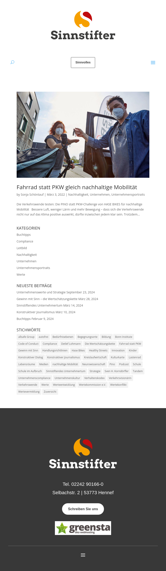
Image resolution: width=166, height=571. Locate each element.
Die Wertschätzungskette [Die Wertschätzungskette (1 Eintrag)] (100, 344)
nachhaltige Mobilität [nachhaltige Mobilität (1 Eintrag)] (65, 364)
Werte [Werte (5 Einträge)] (45, 385)
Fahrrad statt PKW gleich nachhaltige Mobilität (77, 187)
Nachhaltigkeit (78, 194)
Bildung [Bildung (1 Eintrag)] (106, 337)
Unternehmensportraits (128, 194)
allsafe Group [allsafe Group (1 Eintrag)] (26, 337)
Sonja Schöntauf (32, 194)
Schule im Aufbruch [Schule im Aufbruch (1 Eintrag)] (30, 371)
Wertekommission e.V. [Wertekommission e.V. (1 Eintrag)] (92, 385)
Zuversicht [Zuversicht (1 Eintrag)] (50, 391)
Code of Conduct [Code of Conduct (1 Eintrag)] (28, 344)
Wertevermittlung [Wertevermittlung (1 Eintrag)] (29, 391)
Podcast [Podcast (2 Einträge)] (124, 364)
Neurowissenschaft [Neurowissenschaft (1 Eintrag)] (93, 364)
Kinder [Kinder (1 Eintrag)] (133, 350)
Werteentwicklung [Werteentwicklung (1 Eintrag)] (64, 385)
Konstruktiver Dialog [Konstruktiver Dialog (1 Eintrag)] (30, 357)
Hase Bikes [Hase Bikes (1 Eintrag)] (78, 350)
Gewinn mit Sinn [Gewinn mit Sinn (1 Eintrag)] (28, 350)
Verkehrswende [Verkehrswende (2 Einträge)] (27, 385)
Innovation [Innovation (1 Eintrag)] (118, 350)
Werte (21, 274)
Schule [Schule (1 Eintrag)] (137, 364)
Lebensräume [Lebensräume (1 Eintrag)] (26, 364)
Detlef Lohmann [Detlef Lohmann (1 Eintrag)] (71, 344)
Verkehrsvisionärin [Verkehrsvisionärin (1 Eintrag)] (120, 378)
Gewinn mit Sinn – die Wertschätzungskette (47, 299)
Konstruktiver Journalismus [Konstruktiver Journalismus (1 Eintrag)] (63, 357)
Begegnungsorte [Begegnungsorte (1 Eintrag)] (87, 337)
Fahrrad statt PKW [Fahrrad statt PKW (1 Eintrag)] (130, 344)
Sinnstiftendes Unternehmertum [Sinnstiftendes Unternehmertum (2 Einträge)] (65, 371)
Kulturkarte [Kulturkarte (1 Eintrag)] (117, 357)
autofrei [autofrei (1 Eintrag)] (43, 337)
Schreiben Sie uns (83, 509)
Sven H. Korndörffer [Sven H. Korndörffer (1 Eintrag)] (117, 371)
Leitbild (22, 248)
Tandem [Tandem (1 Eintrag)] (138, 371)
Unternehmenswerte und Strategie (41, 292)
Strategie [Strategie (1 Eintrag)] (95, 371)
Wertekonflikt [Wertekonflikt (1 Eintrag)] (118, 385)
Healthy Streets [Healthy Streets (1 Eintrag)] (98, 350)
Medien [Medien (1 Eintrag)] (43, 364)
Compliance (25, 241)
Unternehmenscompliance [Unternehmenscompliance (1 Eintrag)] (34, 378)
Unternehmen (100, 194)
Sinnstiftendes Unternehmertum (39, 305)
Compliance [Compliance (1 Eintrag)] (50, 344)
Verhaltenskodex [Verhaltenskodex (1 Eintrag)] (94, 378)
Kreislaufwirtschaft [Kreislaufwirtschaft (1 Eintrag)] (95, 357)
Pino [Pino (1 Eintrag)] (112, 364)
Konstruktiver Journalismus (36, 312)
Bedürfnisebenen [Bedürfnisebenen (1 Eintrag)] (63, 337)
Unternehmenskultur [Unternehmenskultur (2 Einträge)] (67, 378)
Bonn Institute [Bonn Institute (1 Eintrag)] (123, 337)
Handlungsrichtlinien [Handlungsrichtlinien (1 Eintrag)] (54, 350)
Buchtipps (24, 235)
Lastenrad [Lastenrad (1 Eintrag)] (135, 357)
